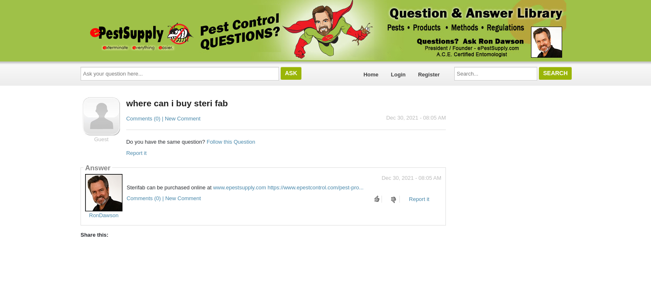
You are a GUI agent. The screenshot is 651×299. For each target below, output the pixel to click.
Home (370, 74)
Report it (136, 153)
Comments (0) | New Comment (163, 118)
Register (429, 74)
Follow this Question (231, 142)
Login (398, 74)
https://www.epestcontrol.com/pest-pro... (315, 187)
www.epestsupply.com (239, 187)
